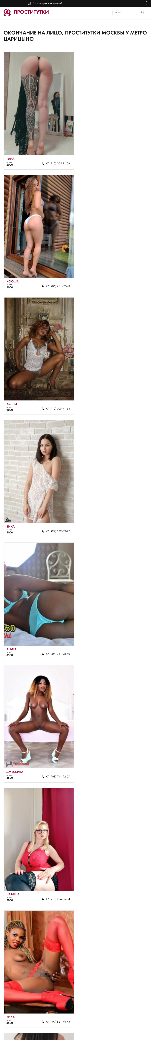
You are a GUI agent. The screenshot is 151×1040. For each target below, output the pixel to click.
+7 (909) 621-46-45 (130, 520)
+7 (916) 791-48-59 (130, 760)
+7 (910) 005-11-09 (56, 160)
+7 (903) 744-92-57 (130, 400)
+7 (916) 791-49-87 (130, 880)
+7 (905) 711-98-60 (56, 400)
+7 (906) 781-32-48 (130, 160)
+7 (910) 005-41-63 (56, 280)
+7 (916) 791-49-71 (56, 640)
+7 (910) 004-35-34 (56, 520)
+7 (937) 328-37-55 (130, 999)
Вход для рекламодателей (47, 3)
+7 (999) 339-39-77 (130, 280)
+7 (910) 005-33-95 (130, 640)
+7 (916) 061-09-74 (56, 880)
